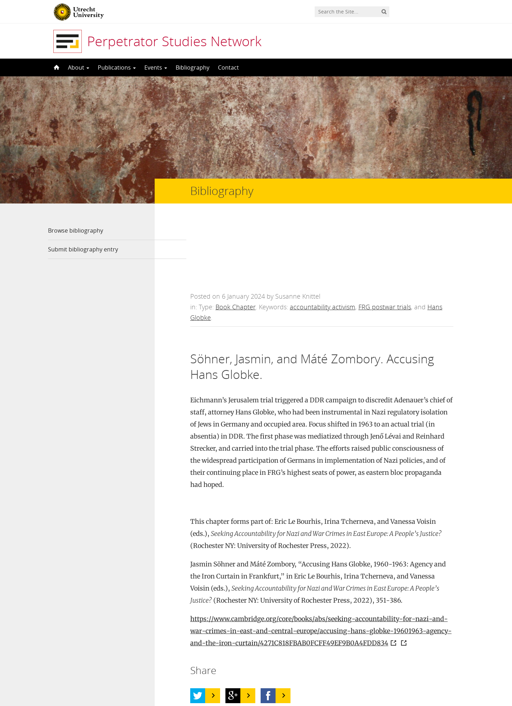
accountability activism (322, 241)
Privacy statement (432, 674)
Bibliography (192, 67)
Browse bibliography (75, 230)
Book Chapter (235, 241)
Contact (228, 67)
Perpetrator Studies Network (174, 41)
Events (155, 67)
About (78, 67)
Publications (117, 67)
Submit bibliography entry (83, 249)
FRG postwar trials (384, 241)
